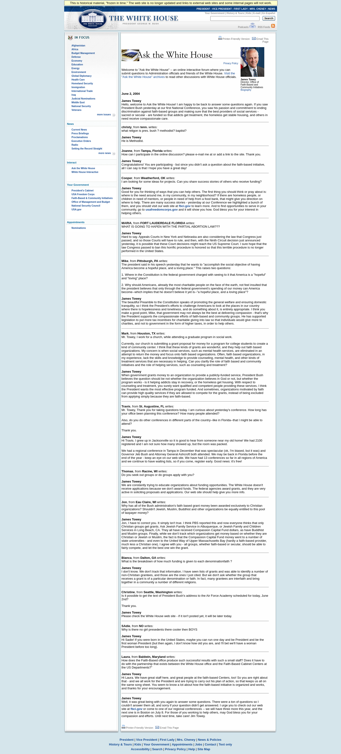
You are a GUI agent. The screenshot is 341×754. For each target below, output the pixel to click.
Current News (79, 129)
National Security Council (86, 205)
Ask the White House (83, 168)
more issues (104, 114)
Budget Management (83, 53)
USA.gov (76, 209)
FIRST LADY (241, 9)
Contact (210, 744)
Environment (79, 72)
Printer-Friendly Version (234, 38)
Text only (225, 744)
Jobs (198, 744)
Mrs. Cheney (186, 739)
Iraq (74, 95)
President (127, 739)
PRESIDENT (203, 9)
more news (105, 153)
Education (77, 64)
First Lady (167, 739)
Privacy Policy (175, 749)
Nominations (79, 228)
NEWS (271, 9)
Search (157, 749)
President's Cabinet (83, 190)
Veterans (76, 110)
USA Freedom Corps (83, 194)
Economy (77, 60)
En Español (268, 13)
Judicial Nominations (83, 98)
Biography (246, 90)
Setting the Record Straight (87, 148)
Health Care (78, 79)
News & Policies (209, 739)
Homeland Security (82, 83)
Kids (248, 13)
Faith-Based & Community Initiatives (92, 198)
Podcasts (243, 27)
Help (191, 749)
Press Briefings (80, 133)
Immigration (78, 87)
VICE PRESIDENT (222, 9)
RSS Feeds (264, 27)
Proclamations (80, 137)
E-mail (256, 13)
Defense (76, 57)
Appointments (182, 744)
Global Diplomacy (81, 76)
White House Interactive (85, 172)
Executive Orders (81, 141)
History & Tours (235, 13)
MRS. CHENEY (258, 9)
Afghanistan (78, 45)
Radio (75, 145)
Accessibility (140, 749)
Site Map (203, 749)
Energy (76, 68)
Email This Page (167, 727)
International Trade (82, 91)
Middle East (78, 102)
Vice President (146, 739)
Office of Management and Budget (91, 202)
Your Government (214, 13)
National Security (81, 106)
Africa (75, 49)
